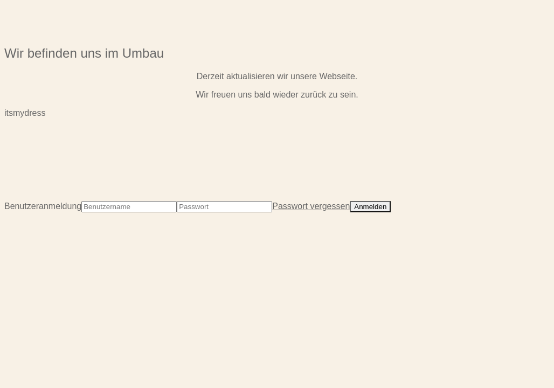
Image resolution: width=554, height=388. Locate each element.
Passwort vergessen (311, 206)
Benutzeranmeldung (42, 206)
